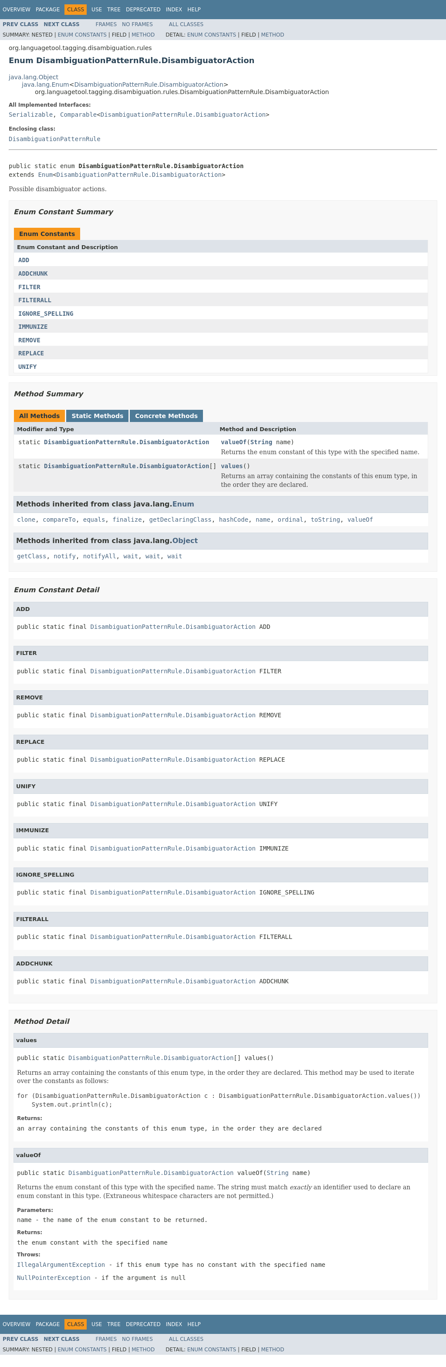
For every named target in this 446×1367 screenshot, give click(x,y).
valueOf (234, 442)
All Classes (186, 24)
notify (65, 556)
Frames (106, 24)
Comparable (78, 114)
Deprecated (143, 10)
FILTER (29, 287)
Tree (114, 10)
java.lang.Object (33, 77)
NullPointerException (54, 1277)
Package (48, 10)
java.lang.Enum (45, 84)
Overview (16, 10)
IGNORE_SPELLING (45, 313)
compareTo (59, 519)
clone (26, 519)
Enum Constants (81, 35)
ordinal (291, 519)
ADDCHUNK (32, 273)
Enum (45, 174)
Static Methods (97, 415)
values (232, 465)
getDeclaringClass (180, 519)
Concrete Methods (166, 415)
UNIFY (27, 366)
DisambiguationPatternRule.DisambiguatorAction (148, 84)
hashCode (233, 519)
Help (194, 10)
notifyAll (99, 556)
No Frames (137, 24)
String (261, 442)
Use (96, 10)
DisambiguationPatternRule (55, 138)
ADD (23, 260)
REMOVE (29, 340)
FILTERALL (34, 300)
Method (143, 35)
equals (94, 519)
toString (325, 519)
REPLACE (31, 353)
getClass (31, 556)
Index (174, 10)
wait (130, 556)
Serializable (31, 114)
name (263, 519)
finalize (127, 519)
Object (185, 541)
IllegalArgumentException (61, 1264)
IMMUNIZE (32, 326)
